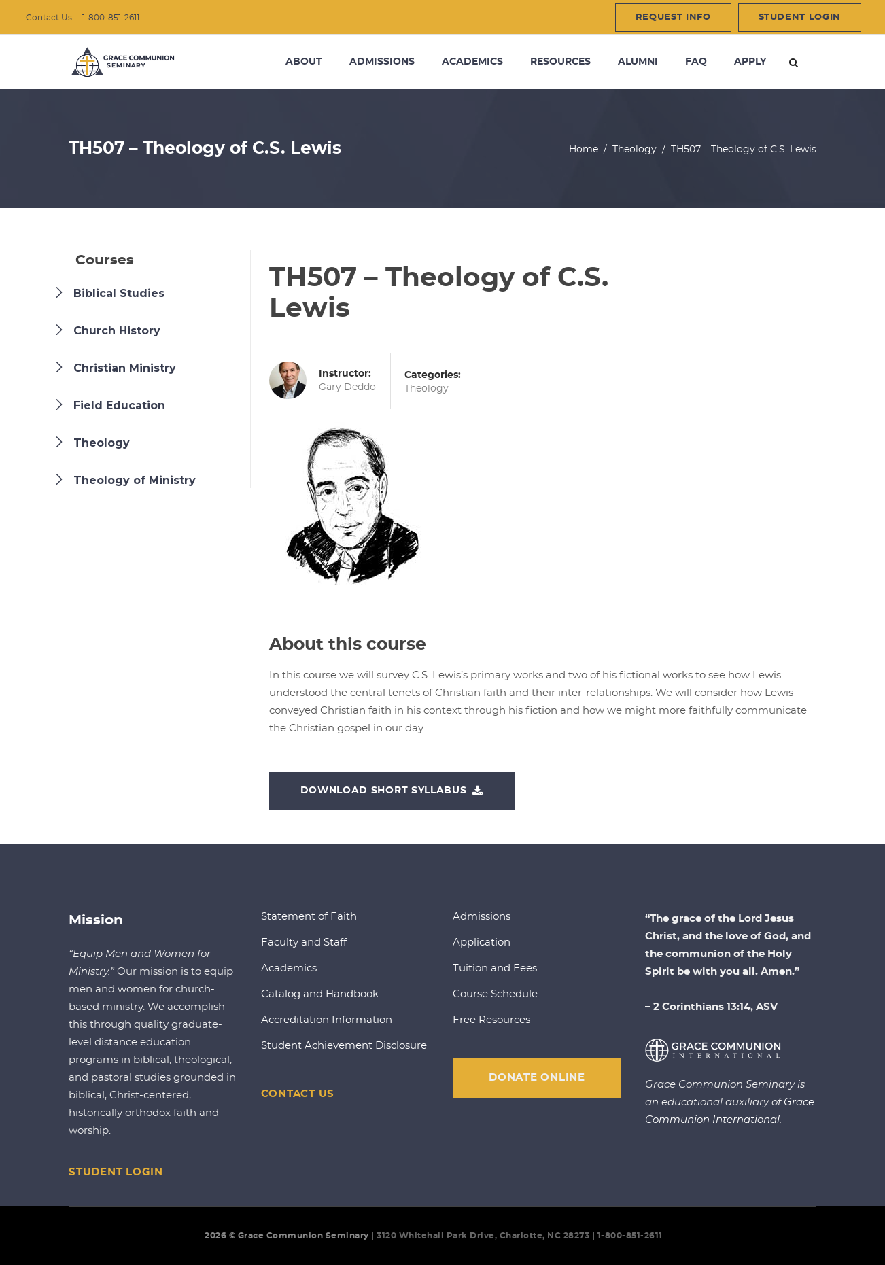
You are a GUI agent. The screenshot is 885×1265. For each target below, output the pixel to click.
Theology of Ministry (134, 480)
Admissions (481, 917)
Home (583, 149)
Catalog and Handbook (320, 994)
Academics (289, 968)
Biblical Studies (118, 293)
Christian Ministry (124, 368)
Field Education (119, 405)
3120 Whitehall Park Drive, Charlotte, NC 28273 (483, 1236)
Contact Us (49, 18)
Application (481, 942)
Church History (116, 330)
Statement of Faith (309, 917)
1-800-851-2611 (110, 18)
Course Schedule (495, 994)
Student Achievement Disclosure (344, 1046)
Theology (634, 149)
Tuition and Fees (495, 968)
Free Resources (491, 1020)
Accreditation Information (326, 1020)
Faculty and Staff (304, 942)
